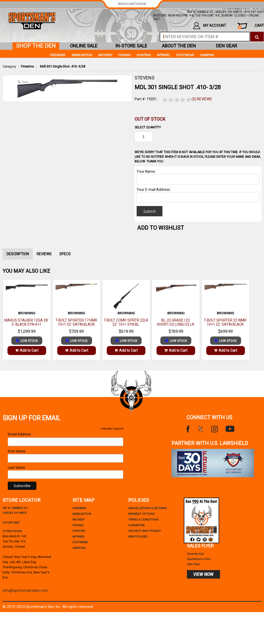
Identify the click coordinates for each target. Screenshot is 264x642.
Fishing (124, 55)
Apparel (163, 55)
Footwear (185, 55)
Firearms (27, 66)
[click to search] (257, 37)
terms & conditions (143, 519)
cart (251, 26)
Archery (105, 55)
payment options (141, 514)
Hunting (144, 55)
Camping (207, 55)
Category (9, 66)
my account (209, 25)
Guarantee (136, 525)
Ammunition (81, 55)
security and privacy (144, 531)
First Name (16, 451)
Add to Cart (26, 350)
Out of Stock (150, 119)
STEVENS (144, 77)
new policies (137, 536)
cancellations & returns (147, 508)
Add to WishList (160, 228)
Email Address (21, 434)
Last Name (16, 467)
